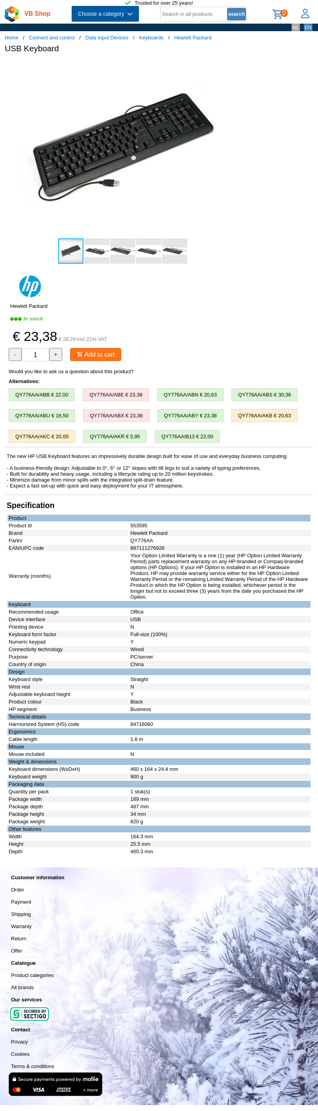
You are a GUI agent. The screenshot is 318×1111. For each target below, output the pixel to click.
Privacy (19, 1042)
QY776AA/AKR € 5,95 (115, 436)
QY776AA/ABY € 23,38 (190, 416)
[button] (233, 67)
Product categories (32, 975)
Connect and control (52, 38)
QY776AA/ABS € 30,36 (264, 395)
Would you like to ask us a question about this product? (71, 371)
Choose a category (105, 14)
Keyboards (151, 38)
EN (308, 27)
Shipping (21, 914)
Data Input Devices (107, 38)
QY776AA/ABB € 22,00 (41, 395)
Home (11, 38)
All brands (22, 987)
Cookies (20, 1054)
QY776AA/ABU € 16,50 (41, 416)
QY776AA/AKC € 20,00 (41, 436)
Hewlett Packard (192, 38)
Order (17, 890)
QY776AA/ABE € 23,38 (115, 395)
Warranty (21, 926)
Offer (16, 951)
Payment (21, 902)
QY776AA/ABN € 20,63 (190, 395)
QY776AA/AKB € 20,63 (264, 416)
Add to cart (96, 354)
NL (295, 27)
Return (18, 939)
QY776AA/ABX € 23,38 (116, 416)
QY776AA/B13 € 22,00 (187, 436)
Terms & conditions (32, 1066)
